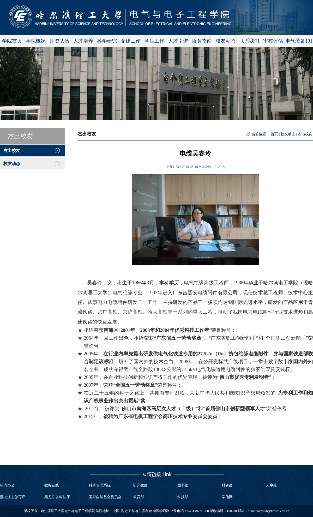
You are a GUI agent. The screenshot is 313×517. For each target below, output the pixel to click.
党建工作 (131, 41)
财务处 (227, 485)
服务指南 (202, 41)
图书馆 (182, 485)
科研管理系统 (100, 485)
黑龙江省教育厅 (13, 497)
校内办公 (7, 485)
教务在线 (51, 485)
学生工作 (154, 41)
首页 (274, 134)
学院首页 (12, 41)
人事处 (271, 485)
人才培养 (83, 41)
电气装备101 (298, 41)
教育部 (138, 497)
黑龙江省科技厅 (57, 497)
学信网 (227, 497)
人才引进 (178, 41)
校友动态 (226, 41)
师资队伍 (59, 41)
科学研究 (107, 41)
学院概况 (36, 41)
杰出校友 (305, 134)
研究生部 (140, 485)
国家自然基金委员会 (105, 497)
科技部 (182, 497)
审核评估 (273, 41)
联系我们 (249, 41)
